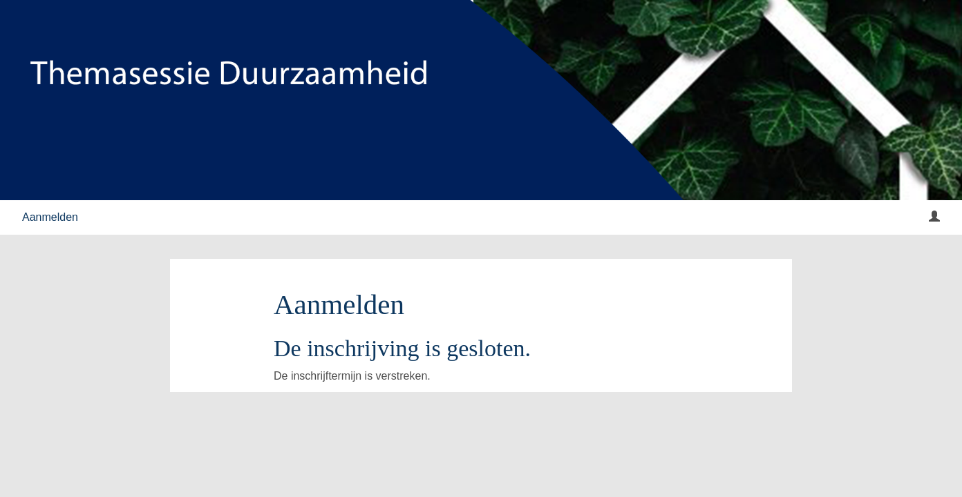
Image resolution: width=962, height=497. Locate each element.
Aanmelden (50, 217)
